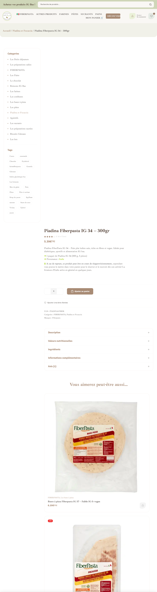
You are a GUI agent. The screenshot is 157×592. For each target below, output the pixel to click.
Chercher (150, 4)
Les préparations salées (20, 64)
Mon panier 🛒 (94, 18)
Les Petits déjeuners (19, 59)
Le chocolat (15, 80)
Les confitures (16, 96)
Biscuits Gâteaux (18, 134)
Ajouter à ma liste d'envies (57, 292)
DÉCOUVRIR (114, 16)
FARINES (64, 14)
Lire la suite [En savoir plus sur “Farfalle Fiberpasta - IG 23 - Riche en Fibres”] (71, 541)
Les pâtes (64, 533)
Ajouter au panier (82, 280)
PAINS (98, 14)
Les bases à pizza (67, 415)
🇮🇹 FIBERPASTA (25, 14)
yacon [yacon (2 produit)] (12, 213)
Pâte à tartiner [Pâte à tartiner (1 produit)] (24, 192)
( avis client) (61, 226)
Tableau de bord (73, 568)
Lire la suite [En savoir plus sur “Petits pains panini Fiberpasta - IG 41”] (71, 471)
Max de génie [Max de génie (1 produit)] (14, 187)
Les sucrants (16, 123)
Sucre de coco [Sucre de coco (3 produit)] (25, 202)
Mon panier (70, 578)
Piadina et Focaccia (22, 30)
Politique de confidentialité (48, 574)
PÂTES (74, 14)
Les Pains (64, 463)
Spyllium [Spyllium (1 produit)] (29, 197)
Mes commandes (73, 571)
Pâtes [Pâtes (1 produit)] (11, 192)
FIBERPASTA (60, 303)
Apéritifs (14, 118)
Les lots (13, 139)
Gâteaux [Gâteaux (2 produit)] (13, 172)
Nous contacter (13, 578)
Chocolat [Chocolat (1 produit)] (13, 161)
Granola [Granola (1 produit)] (29, 166)
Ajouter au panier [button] (71, 423)
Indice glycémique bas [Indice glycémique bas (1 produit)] (18, 177)
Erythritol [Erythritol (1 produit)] (25, 161)
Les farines (140, 415)
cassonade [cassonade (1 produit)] (23, 156)
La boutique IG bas (74, 574)
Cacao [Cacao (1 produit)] (12, 156)
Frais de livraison (43, 578)
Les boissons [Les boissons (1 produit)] (14, 182)
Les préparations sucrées (21, 128)
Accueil (6, 30)
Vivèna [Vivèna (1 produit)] (12, 208)
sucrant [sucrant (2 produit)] (12, 202)
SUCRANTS (87, 14)
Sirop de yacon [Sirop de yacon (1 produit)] (15, 197)
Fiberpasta (56, 307)
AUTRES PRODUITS (46, 14)
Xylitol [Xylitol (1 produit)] (22, 208)
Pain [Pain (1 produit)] (26, 187)
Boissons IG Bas (18, 86)
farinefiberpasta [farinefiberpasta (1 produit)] (15, 166)
